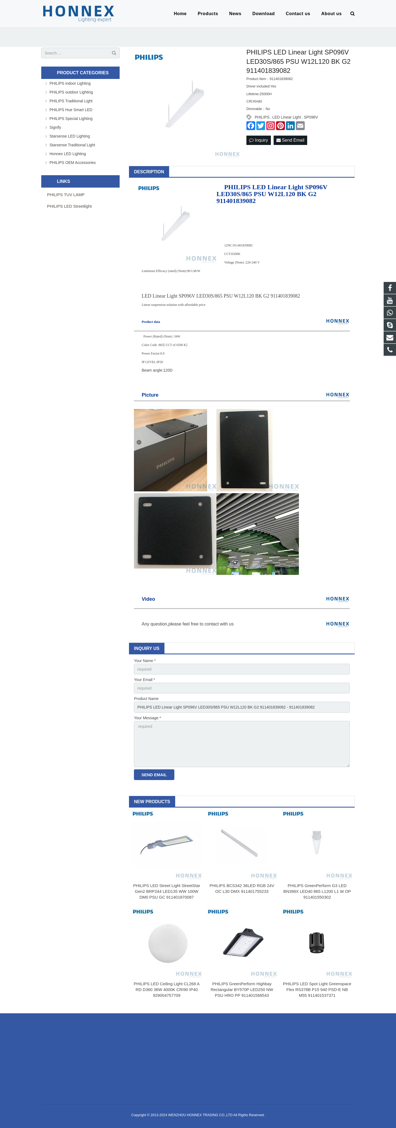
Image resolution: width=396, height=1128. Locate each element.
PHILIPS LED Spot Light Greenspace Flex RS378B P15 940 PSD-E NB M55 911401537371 (317, 989)
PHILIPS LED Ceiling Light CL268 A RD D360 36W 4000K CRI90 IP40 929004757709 (166, 989)
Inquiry (258, 140)
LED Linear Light (286, 117)
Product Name (146, 698)
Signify (55, 127)
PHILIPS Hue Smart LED (71, 110)
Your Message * (147, 718)
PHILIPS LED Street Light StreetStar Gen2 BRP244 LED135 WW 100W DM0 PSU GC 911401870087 (166, 891)
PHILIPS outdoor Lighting (71, 92)
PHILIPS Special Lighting (71, 118)
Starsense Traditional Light (72, 145)
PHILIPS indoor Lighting (70, 83)
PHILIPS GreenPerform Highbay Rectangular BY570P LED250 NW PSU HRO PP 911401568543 (242, 989)
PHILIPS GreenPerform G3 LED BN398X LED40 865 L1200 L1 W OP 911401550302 (317, 891)
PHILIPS (262, 117)
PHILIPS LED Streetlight (69, 206)
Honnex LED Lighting (68, 154)
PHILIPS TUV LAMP (65, 194)
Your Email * (144, 679)
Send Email (290, 140)
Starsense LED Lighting (70, 136)
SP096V (311, 117)
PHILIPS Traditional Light (71, 101)
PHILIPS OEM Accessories (73, 162)
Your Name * (145, 660)
